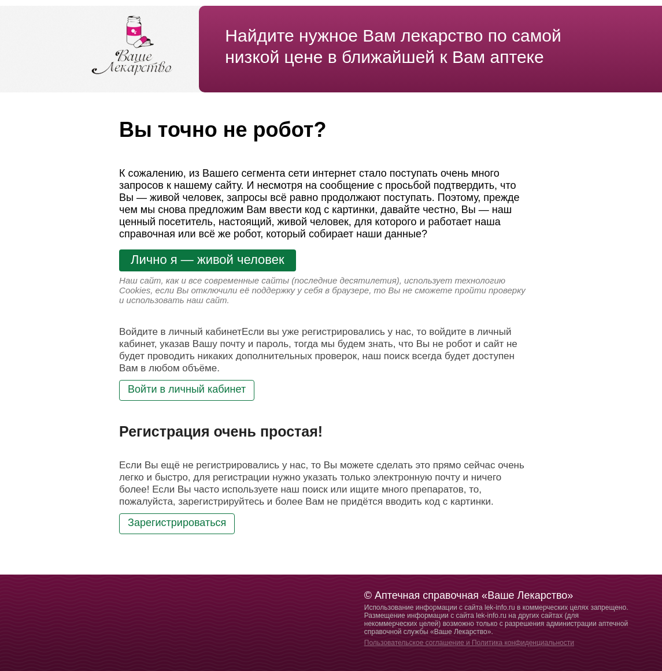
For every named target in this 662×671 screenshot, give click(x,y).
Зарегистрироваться (177, 522)
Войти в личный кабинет (187, 389)
